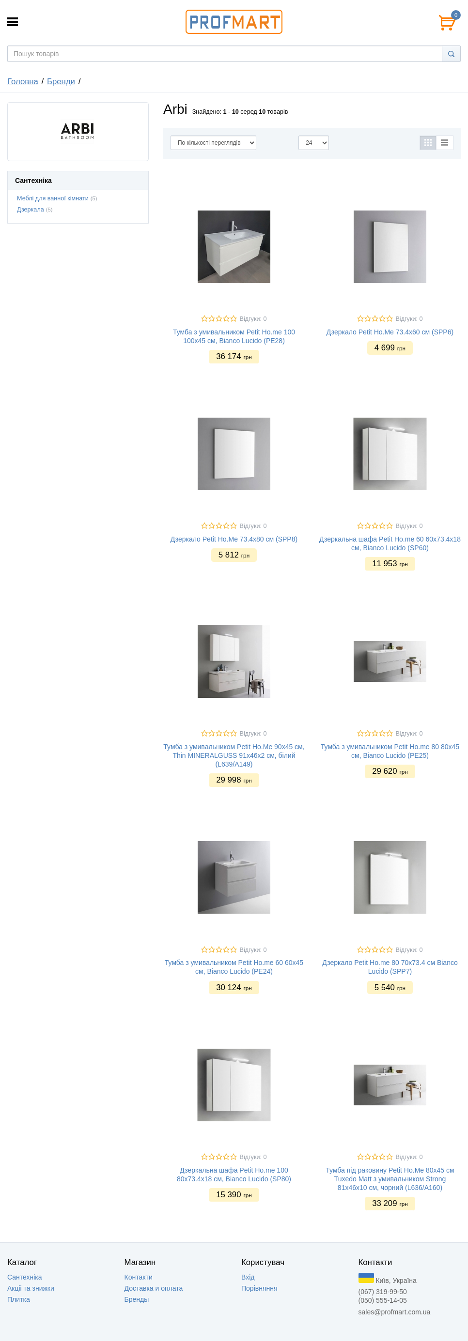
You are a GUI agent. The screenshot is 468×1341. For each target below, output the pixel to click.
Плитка (18, 1299)
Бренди (61, 81)
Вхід (247, 1277)
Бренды (137, 1299)
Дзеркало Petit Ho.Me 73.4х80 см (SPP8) (234, 539)
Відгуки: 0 (252, 319)
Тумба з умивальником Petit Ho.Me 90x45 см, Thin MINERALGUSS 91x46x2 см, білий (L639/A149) (233, 755)
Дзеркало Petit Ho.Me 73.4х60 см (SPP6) (390, 332)
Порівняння (259, 1288)
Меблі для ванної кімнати (53, 198)
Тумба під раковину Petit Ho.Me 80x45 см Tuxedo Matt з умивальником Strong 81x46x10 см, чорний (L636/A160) (390, 1178)
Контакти (139, 1277)
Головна (22, 81)
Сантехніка (24, 1277)
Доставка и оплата (154, 1288)
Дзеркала (30, 209)
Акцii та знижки (30, 1288)
